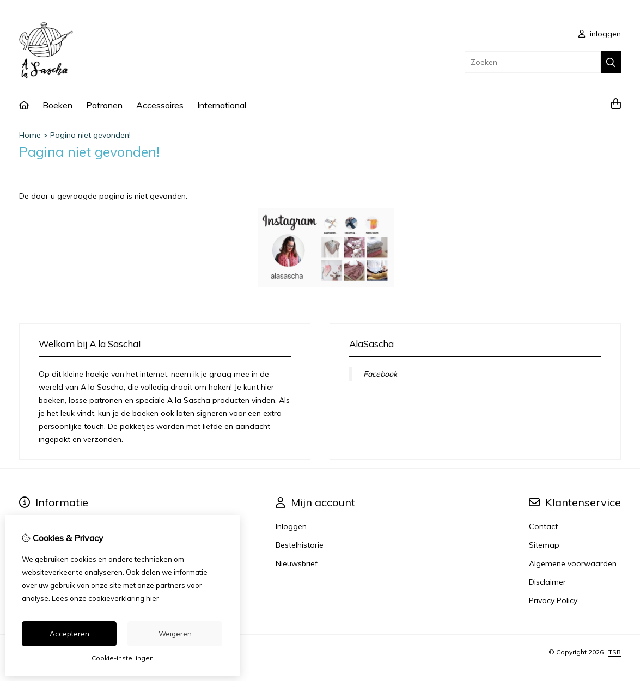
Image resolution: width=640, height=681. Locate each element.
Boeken (57, 105)
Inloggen (291, 526)
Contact (543, 526)
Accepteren (69, 633)
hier (152, 598)
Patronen (104, 105)
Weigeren (175, 633)
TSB (614, 652)
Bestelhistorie (300, 545)
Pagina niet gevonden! (90, 135)
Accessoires (160, 105)
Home (30, 135)
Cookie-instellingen (123, 658)
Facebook (380, 374)
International (221, 105)
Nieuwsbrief (297, 563)
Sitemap (544, 545)
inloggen (599, 34)
